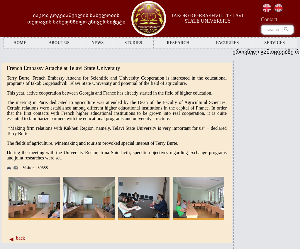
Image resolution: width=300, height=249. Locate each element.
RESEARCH (178, 43)
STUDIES (133, 43)
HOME (19, 43)
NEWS (97, 43)
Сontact (269, 19)
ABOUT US (59, 43)
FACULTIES (227, 43)
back (20, 237)
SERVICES (275, 43)
